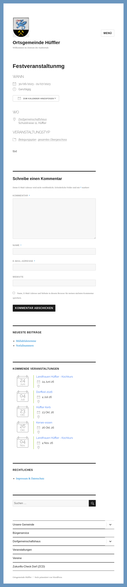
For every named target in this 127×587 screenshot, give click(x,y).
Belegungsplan (27, 139)
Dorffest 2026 (44, 392)
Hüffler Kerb (43, 407)
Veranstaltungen (22, 549)
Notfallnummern (25, 345)
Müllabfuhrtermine (26, 341)
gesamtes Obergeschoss (52, 139)
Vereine (17, 558)
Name (17, 245)
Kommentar (21, 195)
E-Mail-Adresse (24, 261)
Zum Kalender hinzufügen (36, 98)
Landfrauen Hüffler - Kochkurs (54, 376)
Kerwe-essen (44, 422)
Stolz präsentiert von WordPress (48, 577)
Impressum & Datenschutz (30, 478)
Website (18, 277)
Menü (108, 33)
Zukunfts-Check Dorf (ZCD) (29, 566)
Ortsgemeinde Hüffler (36, 42)
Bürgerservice (21, 533)
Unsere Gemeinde (23, 524)
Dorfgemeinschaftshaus (33, 119)
